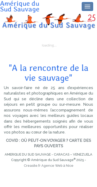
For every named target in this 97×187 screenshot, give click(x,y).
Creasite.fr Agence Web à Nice (48, 166)
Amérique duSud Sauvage (19, 2)
